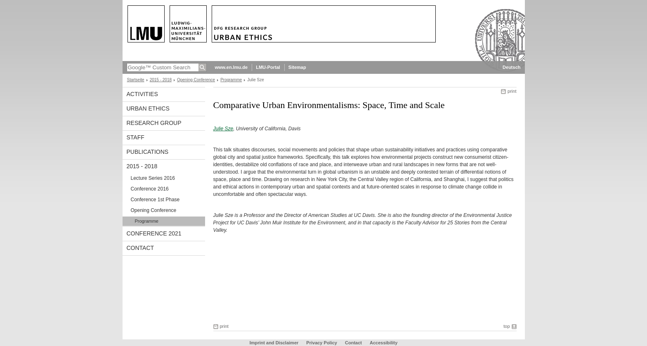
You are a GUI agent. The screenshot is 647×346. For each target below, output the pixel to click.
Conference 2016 (150, 189)
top (506, 326)
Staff (135, 137)
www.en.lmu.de (231, 67)
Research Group (154, 123)
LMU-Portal (268, 67)
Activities (142, 94)
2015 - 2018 (161, 80)
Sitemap (297, 67)
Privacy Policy (321, 342)
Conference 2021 (154, 233)
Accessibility (383, 342)
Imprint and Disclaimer (274, 342)
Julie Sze (223, 129)
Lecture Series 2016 (153, 178)
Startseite (135, 80)
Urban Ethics (148, 108)
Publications (148, 151)
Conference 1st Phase (155, 199)
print (512, 91)
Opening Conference (196, 80)
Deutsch (511, 67)
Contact (140, 248)
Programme (231, 80)
